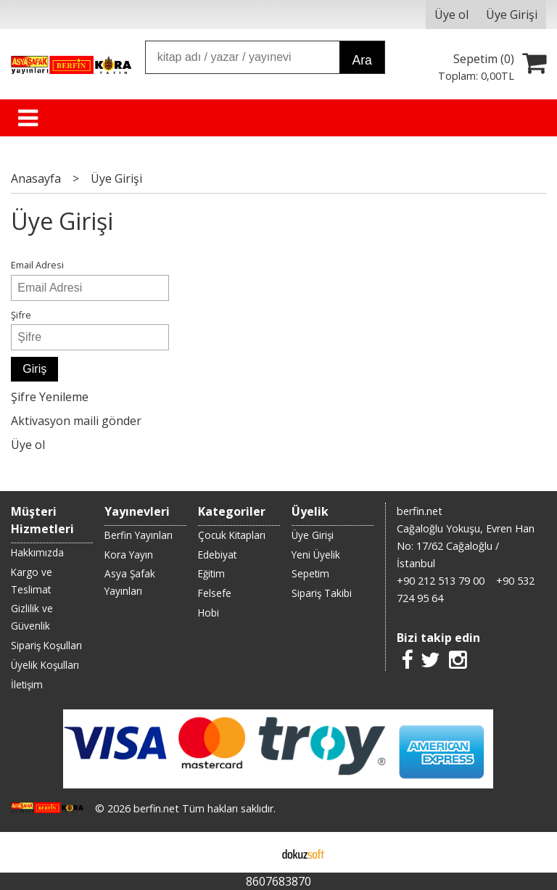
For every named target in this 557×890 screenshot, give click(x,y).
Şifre (21, 314)
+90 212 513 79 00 (440, 581)
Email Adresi (37, 264)
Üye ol (28, 445)
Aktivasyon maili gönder (76, 421)
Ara (361, 60)
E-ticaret (255, 852)
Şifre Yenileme (49, 397)
